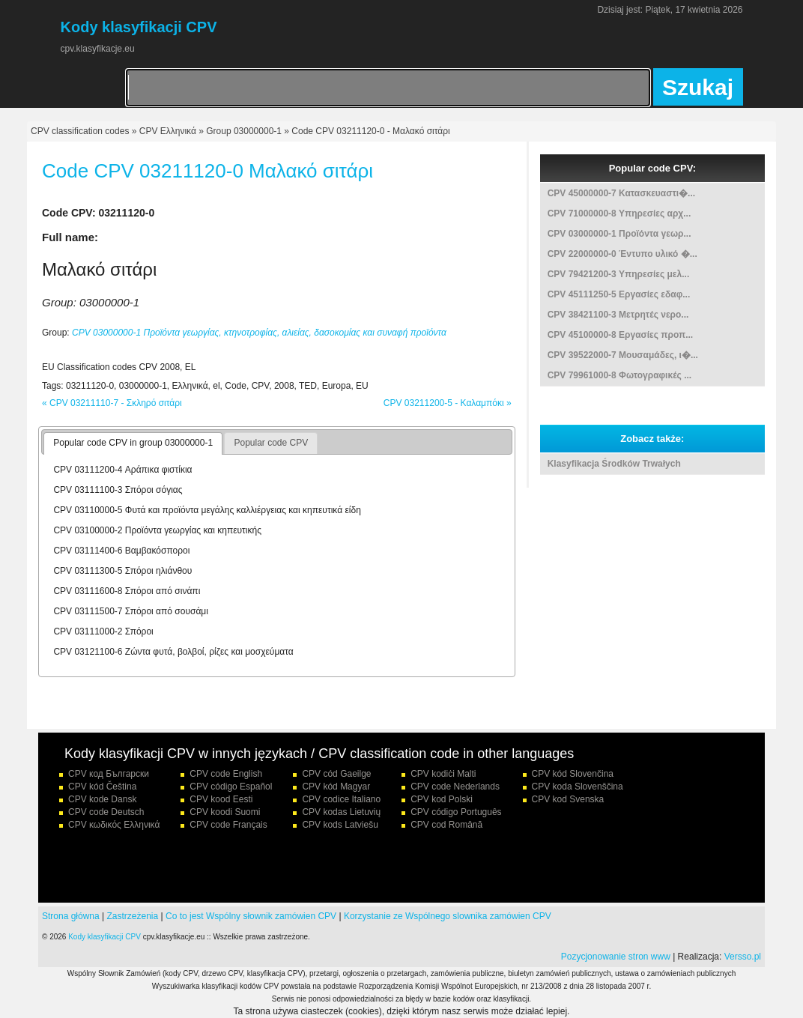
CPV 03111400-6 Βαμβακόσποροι (121, 550)
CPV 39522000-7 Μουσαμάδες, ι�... (623, 355)
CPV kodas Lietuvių (341, 812)
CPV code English (226, 774)
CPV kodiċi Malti (443, 774)
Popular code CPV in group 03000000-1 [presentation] (133, 442)
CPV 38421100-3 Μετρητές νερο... (618, 314)
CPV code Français (228, 824)
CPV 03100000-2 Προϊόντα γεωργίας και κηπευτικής (157, 530)
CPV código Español (231, 786)
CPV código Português (455, 812)
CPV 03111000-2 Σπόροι (103, 631)
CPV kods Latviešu (340, 824)
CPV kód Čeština (102, 786)
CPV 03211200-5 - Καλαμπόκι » (448, 403)
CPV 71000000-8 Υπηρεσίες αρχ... (619, 213)
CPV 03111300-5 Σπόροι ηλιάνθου (122, 571)
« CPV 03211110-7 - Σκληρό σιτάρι (112, 403)
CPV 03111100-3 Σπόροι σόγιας (117, 490)
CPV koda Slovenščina (577, 786)
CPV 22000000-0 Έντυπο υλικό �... (622, 254)
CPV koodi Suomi (225, 812)
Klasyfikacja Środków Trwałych (614, 463)
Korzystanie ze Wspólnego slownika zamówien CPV (447, 916)
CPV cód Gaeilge (336, 774)
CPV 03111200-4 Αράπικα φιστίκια (122, 469)
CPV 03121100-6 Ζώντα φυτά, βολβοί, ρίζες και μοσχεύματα (173, 651)
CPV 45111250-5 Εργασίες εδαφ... (619, 294)
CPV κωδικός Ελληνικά (114, 824)
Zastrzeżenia (133, 916)
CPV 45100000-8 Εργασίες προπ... (621, 335)
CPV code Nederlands (455, 786)
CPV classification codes (80, 131)
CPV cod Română (446, 824)
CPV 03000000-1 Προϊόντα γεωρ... (619, 233)
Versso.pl (742, 956)
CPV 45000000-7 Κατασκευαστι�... (621, 193)
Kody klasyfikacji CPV (104, 937)
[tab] (132, 443)
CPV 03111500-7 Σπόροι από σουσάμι (130, 611)
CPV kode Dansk (102, 799)
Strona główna (71, 916)
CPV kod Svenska (568, 799)
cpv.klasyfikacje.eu (98, 48)
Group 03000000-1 (244, 131)
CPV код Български (108, 774)
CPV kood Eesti (221, 799)
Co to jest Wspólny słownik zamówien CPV (251, 916)
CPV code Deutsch (106, 812)
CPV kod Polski (441, 799)
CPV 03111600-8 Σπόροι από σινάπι (126, 591)
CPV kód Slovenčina (572, 774)
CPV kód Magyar (336, 786)
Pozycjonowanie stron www (615, 956)
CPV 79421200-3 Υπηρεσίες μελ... (619, 274)
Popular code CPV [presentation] (271, 442)
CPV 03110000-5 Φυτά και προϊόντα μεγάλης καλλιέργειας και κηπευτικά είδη (206, 510)
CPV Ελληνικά (167, 131)
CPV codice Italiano (341, 799)
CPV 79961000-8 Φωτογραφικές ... (619, 375)
